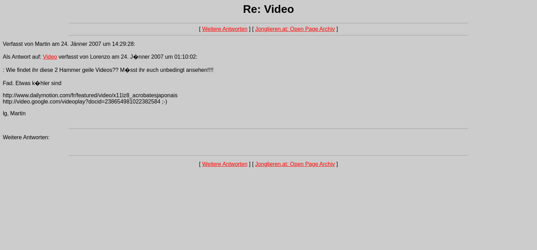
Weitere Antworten (224, 29)
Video (50, 57)
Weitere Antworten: (26, 137)
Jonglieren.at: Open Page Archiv (295, 29)
